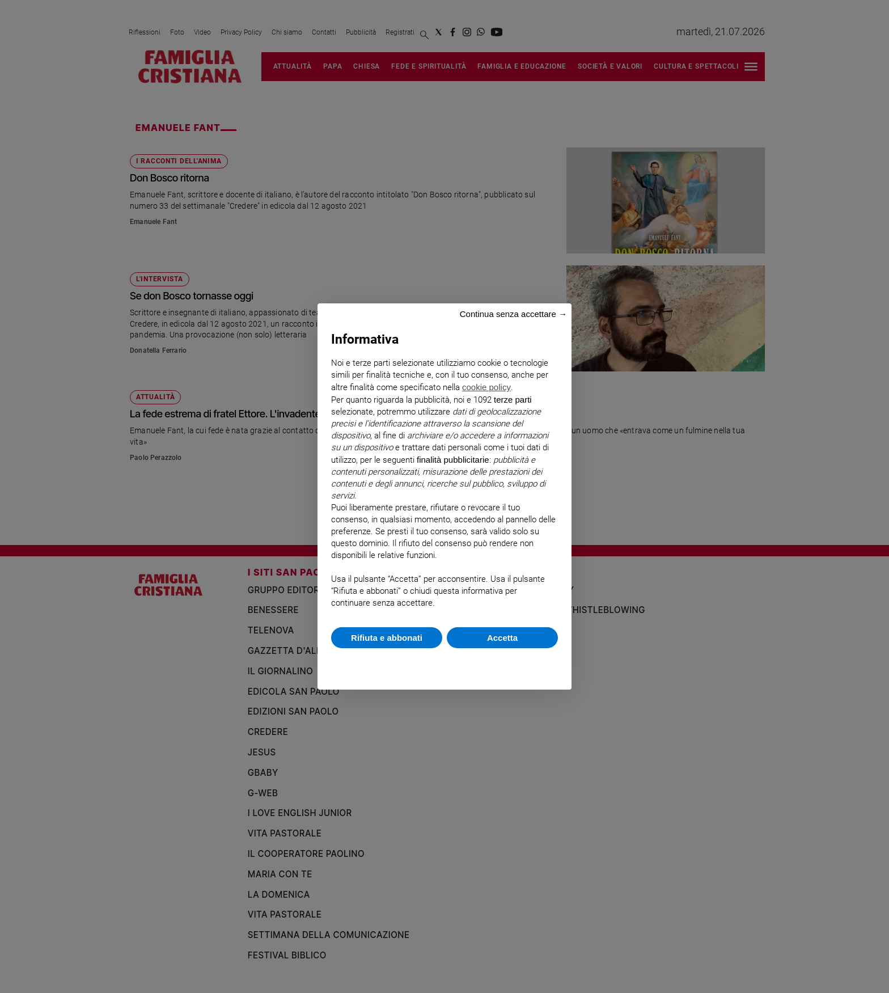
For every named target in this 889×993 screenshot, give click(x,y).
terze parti (513, 399)
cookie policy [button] (486, 387)
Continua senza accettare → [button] (513, 314)
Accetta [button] (502, 638)
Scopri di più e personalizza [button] (444, 663)
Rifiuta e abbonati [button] (386, 638)
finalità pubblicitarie (453, 459)
